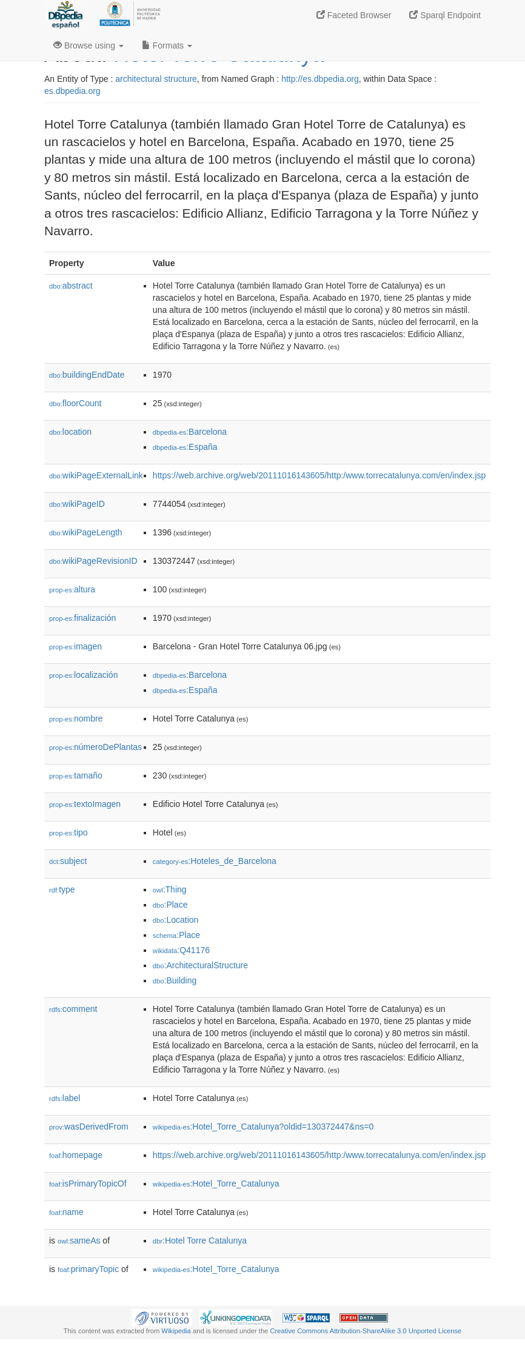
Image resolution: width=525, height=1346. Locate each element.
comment (73, 1009)
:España (185, 447)
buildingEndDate (87, 375)
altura (72, 589)
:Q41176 (181, 950)
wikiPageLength (85, 532)
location (70, 432)
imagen (75, 646)
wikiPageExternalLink (96, 475)
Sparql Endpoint (445, 15)
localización (83, 675)
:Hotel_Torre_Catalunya (216, 1183)
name (66, 1212)
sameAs (79, 1240)
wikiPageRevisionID (93, 561)
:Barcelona (190, 432)
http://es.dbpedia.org (320, 79)
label (64, 1098)
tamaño (75, 775)
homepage (75, 1155)
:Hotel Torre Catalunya (200, 1240)
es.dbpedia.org (72, 91)
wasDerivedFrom (89, 1126)
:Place (170, 904)
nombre (76, 718)
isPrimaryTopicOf (88, 1183)
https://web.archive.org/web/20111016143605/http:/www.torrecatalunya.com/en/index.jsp (319, 475)
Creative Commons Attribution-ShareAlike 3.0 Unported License (365, 1330)
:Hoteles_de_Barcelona (214, 861)
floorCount (75, 403)
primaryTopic (88, 1269)
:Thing (170, 889)
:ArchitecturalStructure (200, 965)
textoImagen (85, 804)
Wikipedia (176, 1330)
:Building (174, 980)
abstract (71, 285)
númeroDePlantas (95, 747)
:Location (176, 920)
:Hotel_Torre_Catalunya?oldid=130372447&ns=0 (263, 1126)
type (62, 889)
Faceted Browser (354, 15)
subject (68, 861)
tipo (68, 832)
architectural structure (156, 79)
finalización (82, 618)
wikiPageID (77, 504)
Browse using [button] (88, 45)
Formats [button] (167, 45)
